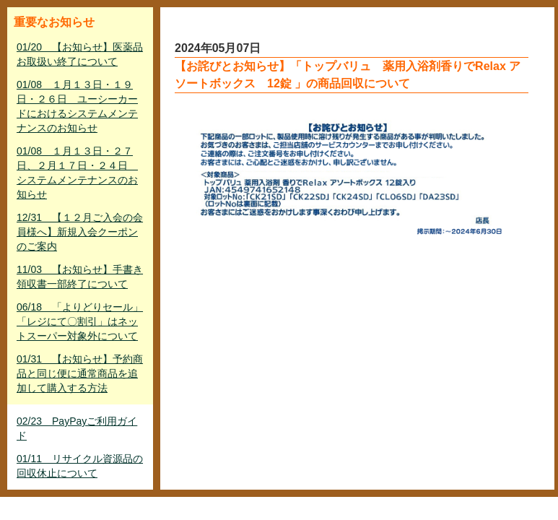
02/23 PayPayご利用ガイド (77, 428)
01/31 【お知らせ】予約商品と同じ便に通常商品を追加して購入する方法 (80, 373)
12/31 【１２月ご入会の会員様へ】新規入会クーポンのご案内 (80, 232)
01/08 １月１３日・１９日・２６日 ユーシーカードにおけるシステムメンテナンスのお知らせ (77, 106)
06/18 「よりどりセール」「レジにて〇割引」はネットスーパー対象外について (80, 321)
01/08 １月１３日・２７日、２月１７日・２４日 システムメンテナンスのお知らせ (77, 172)
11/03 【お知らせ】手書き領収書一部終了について (80, 277)
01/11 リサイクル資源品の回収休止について (80, 466)
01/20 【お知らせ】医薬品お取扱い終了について (80, 54)
